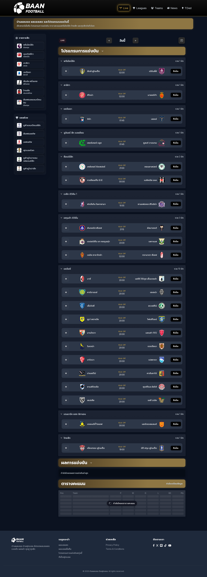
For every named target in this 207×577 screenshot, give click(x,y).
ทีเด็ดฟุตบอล (64, 557)
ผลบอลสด (63, 545)
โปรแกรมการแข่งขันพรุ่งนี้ (70, 553)
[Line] (161, 545)
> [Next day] (135, 40)
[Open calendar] (182, 40)
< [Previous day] (109, 40)
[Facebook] (154, 545)
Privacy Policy (112, 545)
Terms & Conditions (115, 549)
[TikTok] (165, 546)
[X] (157, 545)
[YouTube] (169, 545)
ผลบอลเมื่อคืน (65, 549)
